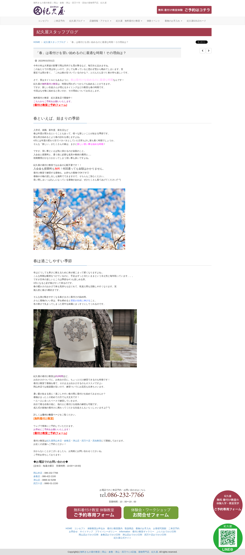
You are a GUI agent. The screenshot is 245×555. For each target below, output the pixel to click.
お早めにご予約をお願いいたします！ (52, 429)
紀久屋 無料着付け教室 (129, 21)
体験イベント (153, 21)
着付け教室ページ (51, 414)
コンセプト (43, 21)
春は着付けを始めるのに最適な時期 (92, 79)
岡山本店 (37, 473)
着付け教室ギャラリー (143, 531)
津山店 (76, 440)
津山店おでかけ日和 (132, 534)
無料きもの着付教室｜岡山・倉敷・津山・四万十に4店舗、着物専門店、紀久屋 (119, 552)
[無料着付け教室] (43, 418)
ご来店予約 (59, 21)
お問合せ (73, 531)
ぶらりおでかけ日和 (166, 531)
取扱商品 (129, 528)
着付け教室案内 (114, 528)
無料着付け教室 (50, 84)
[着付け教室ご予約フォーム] (50, 105)
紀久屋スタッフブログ (55, 42)
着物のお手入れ (173, 21)
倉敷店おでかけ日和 (110, 534)
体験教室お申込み (96, 528)
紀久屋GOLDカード (196, 21)
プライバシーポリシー (106, 531)
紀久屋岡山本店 (54, 440)
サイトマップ (86, 531)
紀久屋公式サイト (122, 538)
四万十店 (86, 440)
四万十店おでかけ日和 (155, 534)
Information (124, 531)
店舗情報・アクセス (100, 21)
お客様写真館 (159, 528)
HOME (36, 42)
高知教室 (96, 440)
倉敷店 (67, 440)
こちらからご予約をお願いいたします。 (53, 101)
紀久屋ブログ (77, 21)
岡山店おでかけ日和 (88, 534)
